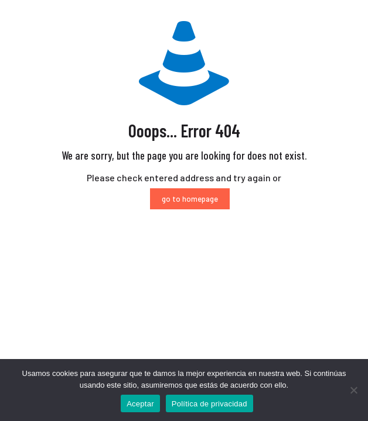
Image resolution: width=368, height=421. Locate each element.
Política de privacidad (209, 403)
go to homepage (190, 198)
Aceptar (140, 403)
